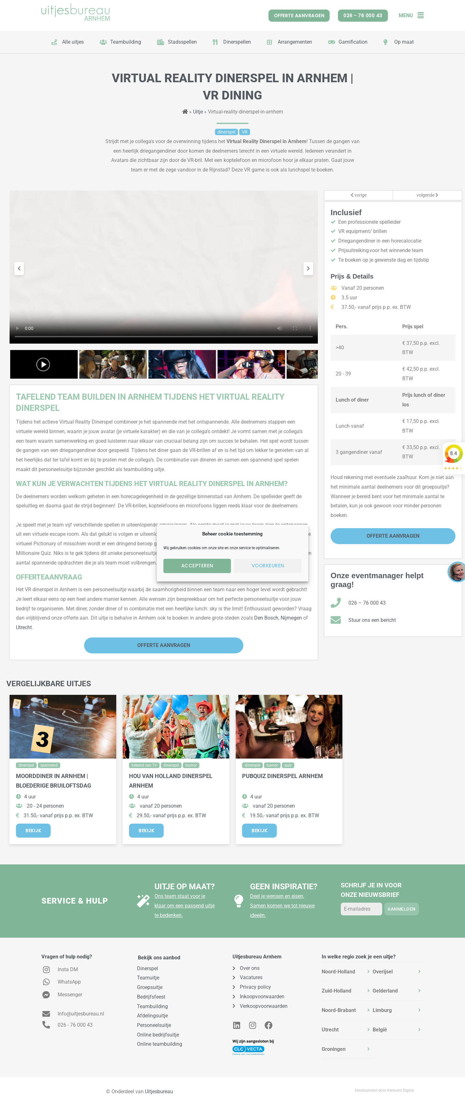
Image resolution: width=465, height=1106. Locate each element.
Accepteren (197, 565)
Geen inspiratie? (283, 886)
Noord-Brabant (339, 1010)
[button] (418, 15)
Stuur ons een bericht (372, 620)
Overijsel (383, 972)
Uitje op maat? (184, 886)
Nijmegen (291, 618)
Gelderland (385, 991)
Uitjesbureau (159, 1091)
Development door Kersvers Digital (384, 1090)
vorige (359, 195)
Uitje (198, 112)
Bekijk (33, 830)
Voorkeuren (268, 565)
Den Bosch (266, 618)
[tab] (347, 971)
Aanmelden (402, 909)
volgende (427, 195)
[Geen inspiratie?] (238, 901)
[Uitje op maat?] (143, 901)
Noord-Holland (338, 972)
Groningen (334, 1049)
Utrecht (24, 627)
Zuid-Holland (336, 991)
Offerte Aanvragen (163, 645)
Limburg (382, 1010)
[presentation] (19, 268)
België (380, 1030)
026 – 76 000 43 (367, 603)
